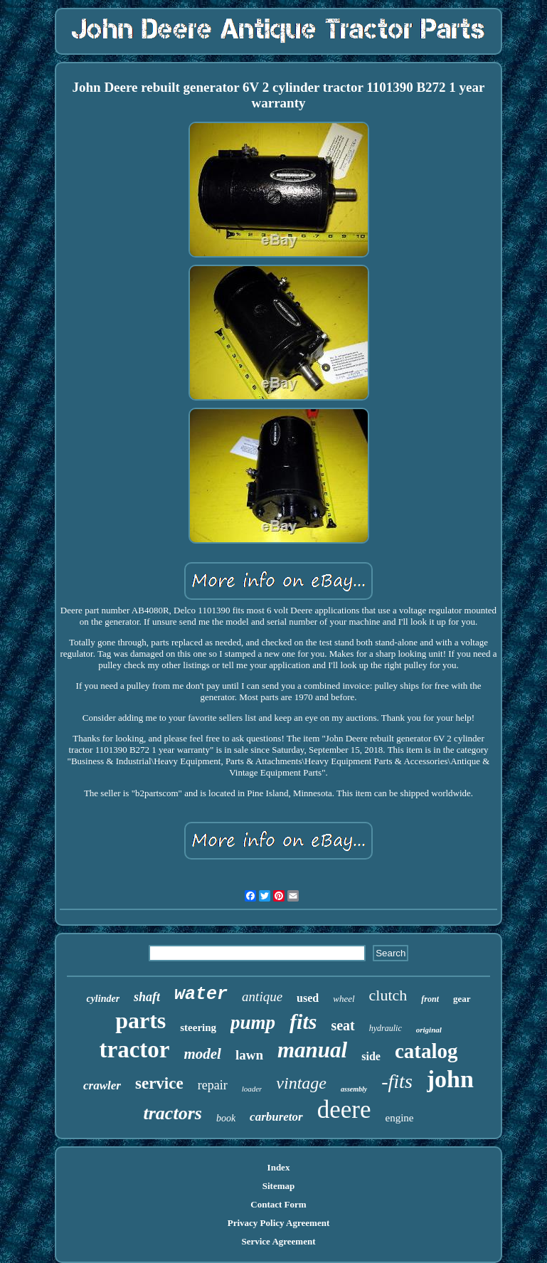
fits (303, 1021)
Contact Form (278, 1204)
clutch (388, 995)
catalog (426, 1051)
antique (262, 996)
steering (198, 1027)
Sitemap (278, 1185)
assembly (354, 1089)
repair (213, 1085)
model (202, 1053)
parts (140, 1020)
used (308, 998)
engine (399, 1118)
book (225, 1118)
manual (312, 1049)
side (371, 1056)
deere (344, 1110)
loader (252, 1088)
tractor (135, 1049)
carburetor (276, 1117)
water (201, 994)
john (450, 1079)
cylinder (103, 998)
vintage (301, 1083)
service (159, 1083)
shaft (147, 997)
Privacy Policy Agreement (278, 1222)
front (430, 999)
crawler (102, 1085)
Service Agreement (278, 1241)
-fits (397, 1081)
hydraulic (385, 1028)
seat (342, 1025)
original (429, 1029)
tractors (173, 1113)
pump (252, 1022)
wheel (343, 998)
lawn (249, 1054)
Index (278, 1167)
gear (462, 998)
